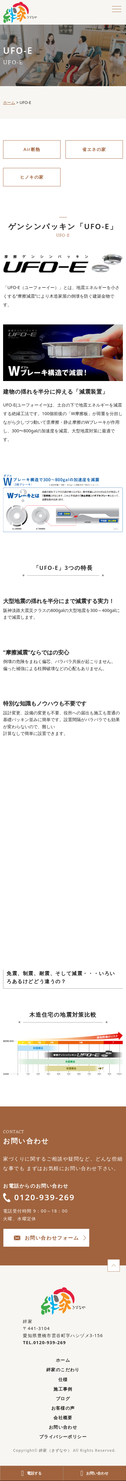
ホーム (63, 1360)
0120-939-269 (39, 1197)
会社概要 (63, 1417)
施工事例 (63, 1389)
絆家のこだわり (63, 1369)
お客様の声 (63, 1408)
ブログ (63, 1398)
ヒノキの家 (32, 177)
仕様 (63, 1379)
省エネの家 (94, 149)
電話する (31, 1473)
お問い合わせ (63, 1427)
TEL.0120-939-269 (44, 1342)
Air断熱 (31, 149)
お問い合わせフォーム (46, 1237)
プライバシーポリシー (63, 1436)
